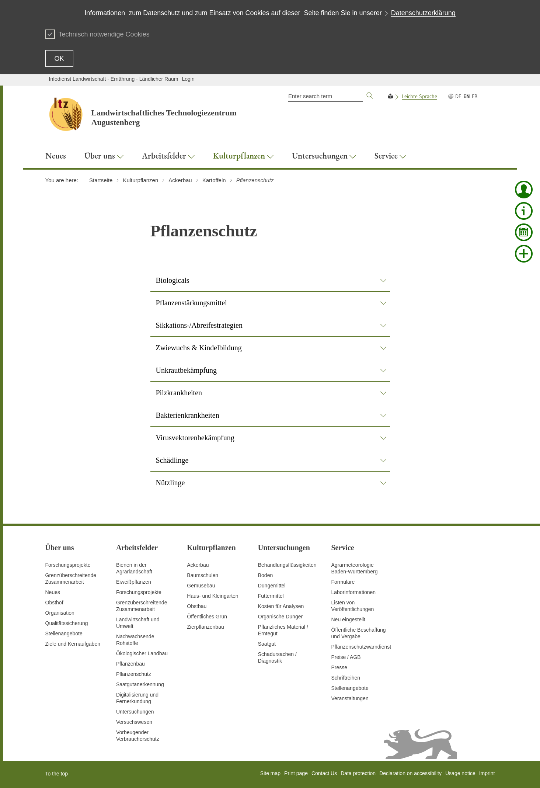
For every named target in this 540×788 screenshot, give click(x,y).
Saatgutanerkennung (140, 684)
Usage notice (460, 773)
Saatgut (267, 644)
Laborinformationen (353, 592)
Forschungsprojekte (68, 565)
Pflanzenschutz (133, 674)
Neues (52, 592)
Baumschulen (202, 575)
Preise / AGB (346, 657)
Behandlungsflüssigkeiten (287, 565)
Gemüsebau (201, 586)
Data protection (358, 773)
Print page (296, 773)
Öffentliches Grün (207, 616)
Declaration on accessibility (410, 773)
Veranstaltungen (350, 698)
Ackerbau (198, 565)
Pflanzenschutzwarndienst (361, 647)
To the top (56, 774)
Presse (339, 667)
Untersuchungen (135, 712)
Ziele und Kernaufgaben (72, 644)
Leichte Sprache (419, 96)
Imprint (487, 773)
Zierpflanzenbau (205, 627)
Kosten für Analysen (281, 606)
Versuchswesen (134, 722)
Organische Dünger (280, 616)
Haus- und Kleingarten (212, 596)
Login (188, 79)
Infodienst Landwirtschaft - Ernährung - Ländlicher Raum (113, 79)
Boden (265, 575)
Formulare (343, 582)
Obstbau (196, 606)
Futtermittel (271, 596)
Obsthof (54, 602)
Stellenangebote (64, 633)
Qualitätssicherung (66, 623)
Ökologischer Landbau (142, 653)
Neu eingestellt (348, 619)
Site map (270, 773)
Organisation (59, 613)
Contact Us (324, 773)
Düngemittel (272, 586)
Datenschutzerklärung (423, 13)
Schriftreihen (345, 678)
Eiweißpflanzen (133, 582)
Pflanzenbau (130, 664)
